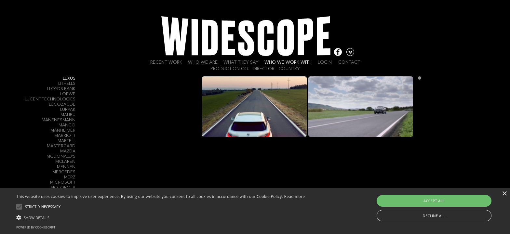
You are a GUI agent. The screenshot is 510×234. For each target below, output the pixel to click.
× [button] (504, 193)
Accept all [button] (434, 200)
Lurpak (67, 110)
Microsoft (62, 182)
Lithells (66, 84)
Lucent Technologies (50, 99)
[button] (160, 217)
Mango (67, 125)
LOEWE (67, 94)
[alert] (255, 211)
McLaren (65, 162)
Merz (69, 177)
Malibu (67, 115)
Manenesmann (58, 120)
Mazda (67, 151)
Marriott (64, 136)
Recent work (166, 62)
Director (264, 69)
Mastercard (61, 146)
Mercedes (63, 172)
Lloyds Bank (61, 89)
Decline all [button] (434, 215)
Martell (66, 141)
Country (289, 69)
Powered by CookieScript (35, 227)
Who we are (203, 62)
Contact (349, 62)
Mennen (66, 167)
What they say (241, 62)
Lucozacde (62, 104)
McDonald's (61, 156)
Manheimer (62, 130)
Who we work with (288, 62)
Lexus (69, 78)
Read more (294, 196)
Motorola (62, 188)
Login (325, 62)
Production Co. (229, 69)
